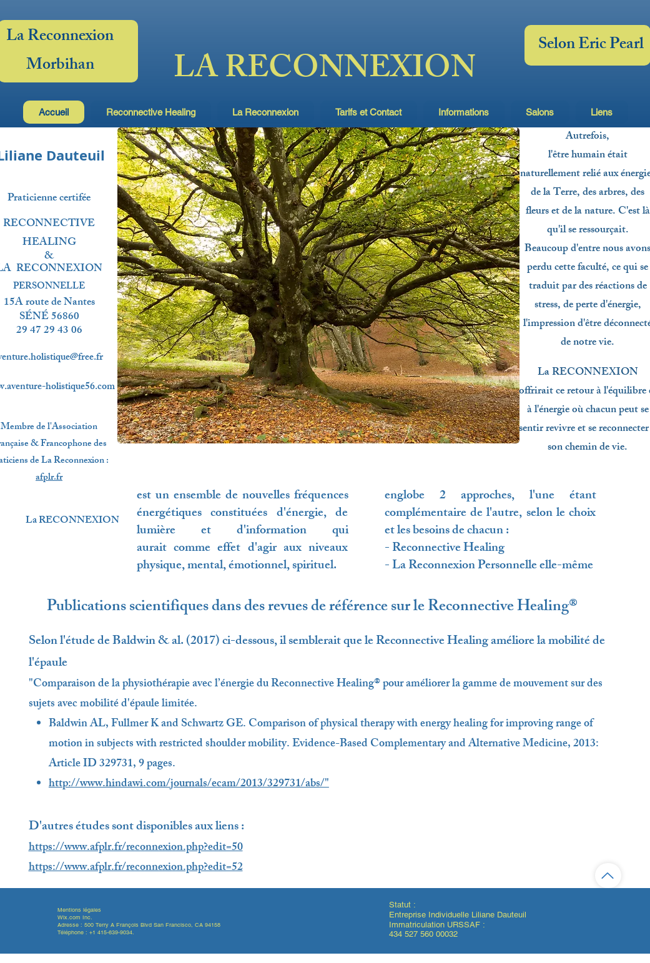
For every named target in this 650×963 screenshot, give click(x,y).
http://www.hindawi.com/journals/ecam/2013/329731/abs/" (189, 784)
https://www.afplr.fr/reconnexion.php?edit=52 (136, 868)
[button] (151, 112)
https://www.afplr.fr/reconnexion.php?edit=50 (136, 848)
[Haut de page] (608, 875)
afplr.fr (49, 478)
